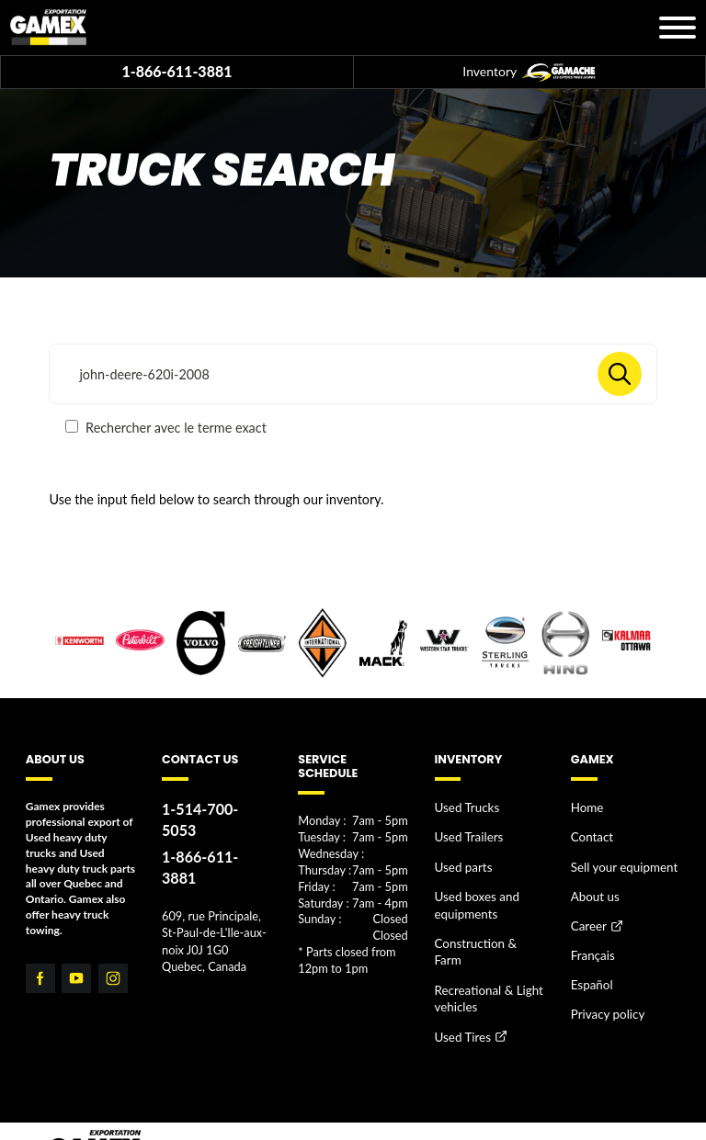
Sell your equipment (618, 859)
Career (587, 913)
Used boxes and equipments (473, 894)
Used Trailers (465, 833)
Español (590, 966)
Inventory (528, 72)
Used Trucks (464, 807)
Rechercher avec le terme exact (165, 427)
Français (590, 939)
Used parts (460, 859)
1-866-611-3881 (176, 71)
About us (593, 886)
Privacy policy (604, 992)
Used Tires (460, 997)
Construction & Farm (485, 927)
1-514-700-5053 (211, 809)
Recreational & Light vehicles (483, 961)
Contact (590, 833)
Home (585, 807)
